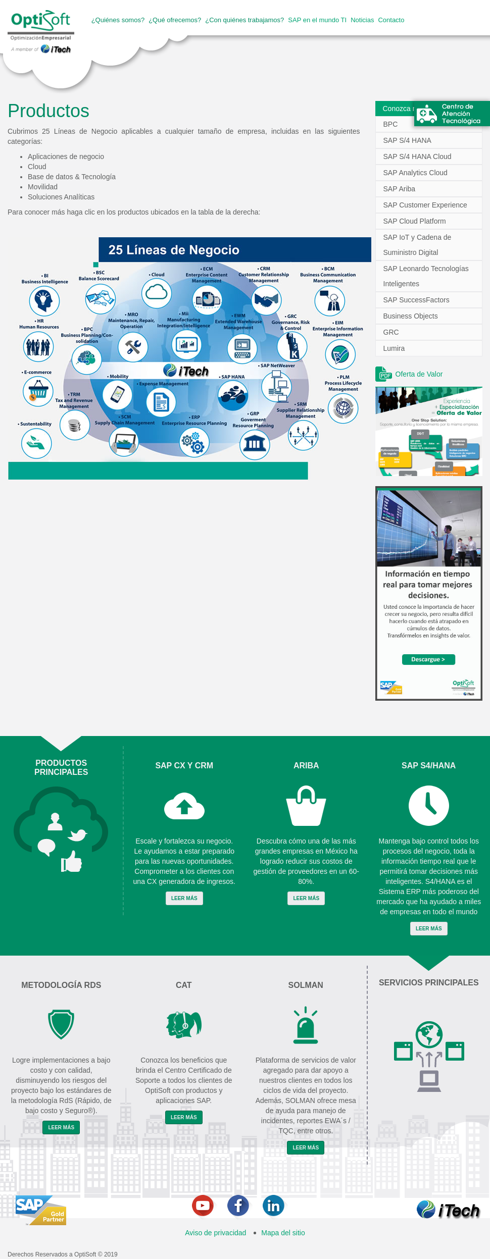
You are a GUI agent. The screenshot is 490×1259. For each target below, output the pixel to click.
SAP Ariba (399, 189)
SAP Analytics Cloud (415, 173)
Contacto (391, 20)
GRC (391, 332)
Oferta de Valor (419, 374)
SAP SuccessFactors (416, 300)
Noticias (362, 20)
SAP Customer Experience (425, 205)
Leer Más (184, 898)
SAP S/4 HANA (407, 140)
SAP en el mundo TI (317, 20)
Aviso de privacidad (215, 1233)
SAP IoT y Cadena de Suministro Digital (417, 244)
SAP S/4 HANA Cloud (417, 156)
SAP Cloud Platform (414, 221)
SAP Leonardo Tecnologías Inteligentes (426, 276)
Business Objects (410, 316)
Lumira (394, 348)
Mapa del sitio (283, 1233)
